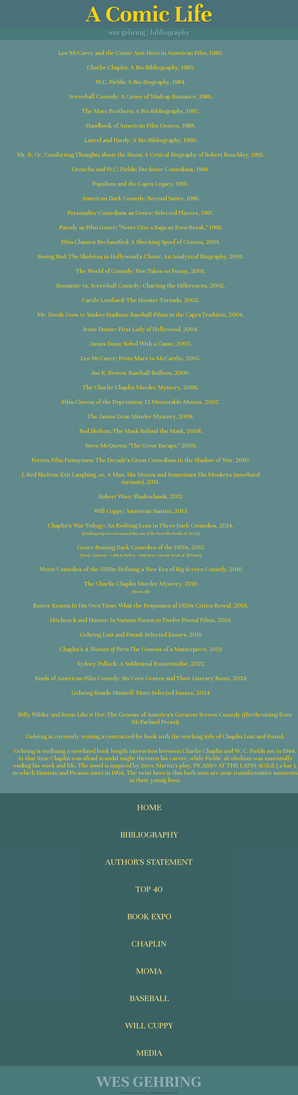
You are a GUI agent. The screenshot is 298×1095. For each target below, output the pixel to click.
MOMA (149, 971)
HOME (149, 807)
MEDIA (149, 1053)
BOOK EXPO (149, 916)
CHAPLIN (149, 944)
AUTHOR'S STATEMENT (149, 862)
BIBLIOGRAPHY (149, 835)
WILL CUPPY (149, 1025)
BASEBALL (149, 998)
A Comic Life (149, 14)
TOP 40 (149, 889)
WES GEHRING (149, 1081)
